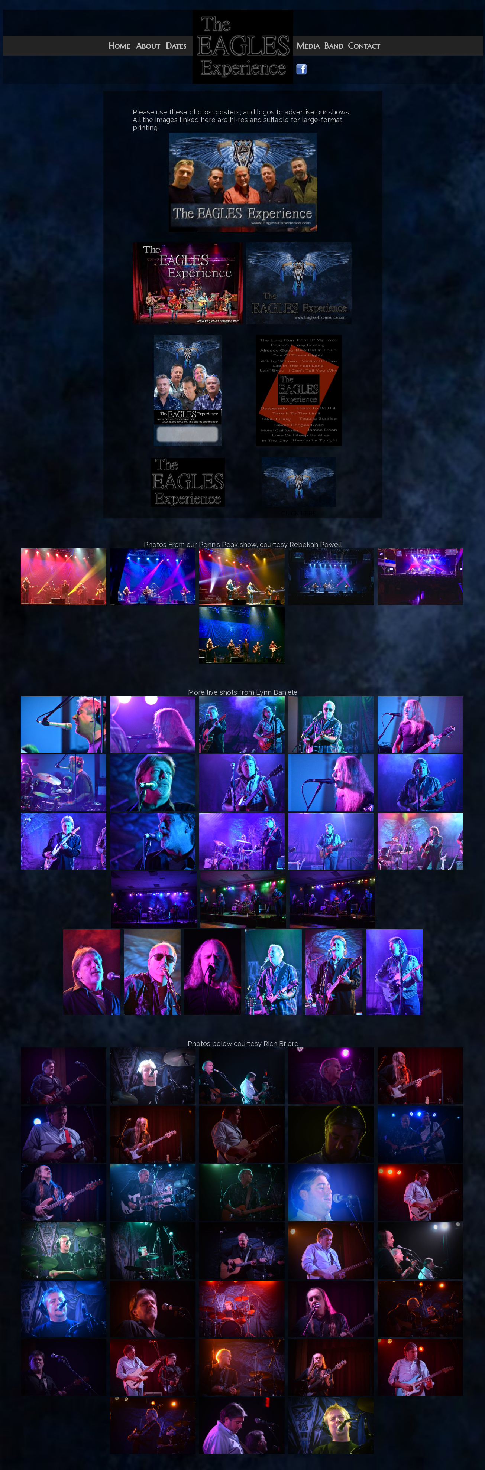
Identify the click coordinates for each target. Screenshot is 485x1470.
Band (333, 46)
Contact (364, 46)
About (148, 46)
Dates (176, 46)
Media (308, 46)
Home (119, 46)
